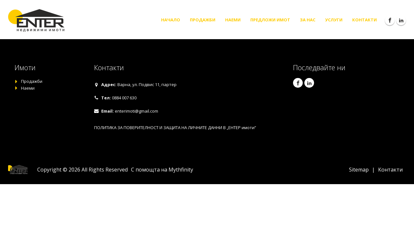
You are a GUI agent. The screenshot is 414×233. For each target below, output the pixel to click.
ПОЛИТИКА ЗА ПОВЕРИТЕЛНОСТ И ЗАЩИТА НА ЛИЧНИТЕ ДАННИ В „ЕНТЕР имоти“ (175, 127)
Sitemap (359, 169)
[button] (135, 85)
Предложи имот (270, 20)
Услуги (334, 20)
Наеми (233, 20)
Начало (170, 20)
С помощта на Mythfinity (162, 169)
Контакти (364, 20)
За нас (307, 20)
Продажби (202, 20)
